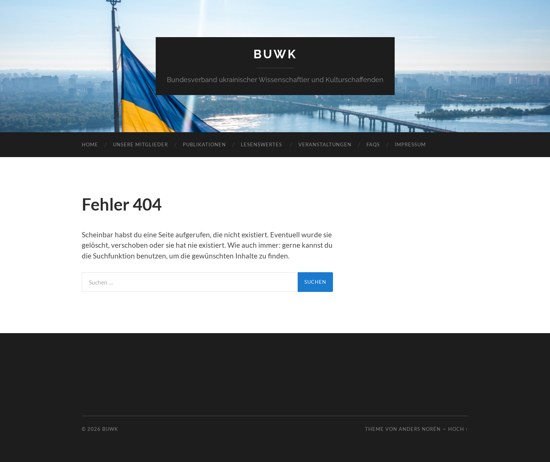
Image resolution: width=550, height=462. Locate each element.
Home (90, 144)
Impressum (410, 144)
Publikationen (204, 144)
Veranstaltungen (325, 144)
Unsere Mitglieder (140, 144)
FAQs (373, 144)
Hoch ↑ (458, 429)
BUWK (275, 54)
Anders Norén (420, 429)
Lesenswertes (262, 144)
